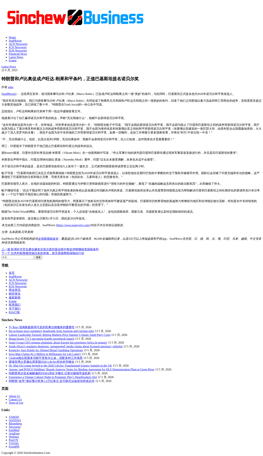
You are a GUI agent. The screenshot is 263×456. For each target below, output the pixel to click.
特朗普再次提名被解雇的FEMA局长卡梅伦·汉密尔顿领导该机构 (50, 373)
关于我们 (14, 308)
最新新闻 (14, 297)
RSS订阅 (14, 312)
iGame (13, 60)
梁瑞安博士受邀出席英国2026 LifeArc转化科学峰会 (41, 361)
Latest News (16, 57)
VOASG (14, 443)
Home (12, 37)
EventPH (14, 446)
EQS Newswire (18, 50)
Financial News (18, 53)
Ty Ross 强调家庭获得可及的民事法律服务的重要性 (42, 327)
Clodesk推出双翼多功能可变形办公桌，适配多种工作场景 (46, 357)
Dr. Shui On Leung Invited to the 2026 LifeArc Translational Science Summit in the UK (60, 365)
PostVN (13, 440)
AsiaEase (14, 433)
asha (10, 87)
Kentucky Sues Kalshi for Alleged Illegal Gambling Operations (46, 350)
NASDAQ (15, 420)
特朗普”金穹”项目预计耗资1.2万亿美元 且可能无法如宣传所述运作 (52, 380)
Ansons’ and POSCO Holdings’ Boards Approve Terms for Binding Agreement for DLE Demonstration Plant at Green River (82, 369)
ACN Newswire (18, 44)
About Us (14, 396)
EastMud (14, 430)
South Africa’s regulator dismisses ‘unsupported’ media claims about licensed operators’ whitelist (66, 346)
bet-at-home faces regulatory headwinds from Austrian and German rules (51, 331)
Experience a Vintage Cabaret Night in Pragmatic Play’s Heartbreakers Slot (53, 377)
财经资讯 (14, 293)
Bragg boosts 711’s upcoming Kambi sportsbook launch (41, 338)
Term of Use (16, 402)
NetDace (14, 436)
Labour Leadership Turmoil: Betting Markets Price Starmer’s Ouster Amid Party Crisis (59, 334)
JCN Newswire (17, 47)
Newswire (15, 426)
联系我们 (14, 304)
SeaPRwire (15, 40)
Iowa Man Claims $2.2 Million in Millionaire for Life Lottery (45, 354)
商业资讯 (14, 289)
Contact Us (15, 399)
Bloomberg (15, 423)
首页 (12, 272)
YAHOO (14, 417)
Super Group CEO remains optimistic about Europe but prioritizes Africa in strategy (58, 342)
